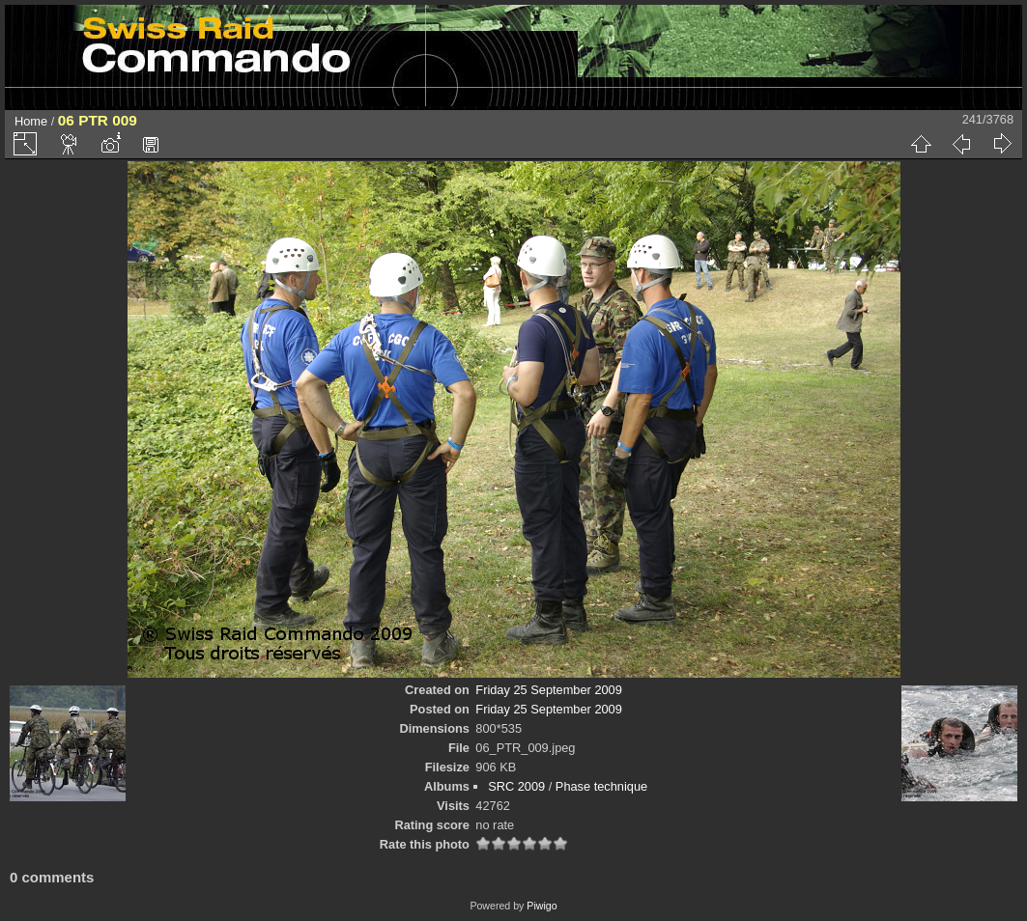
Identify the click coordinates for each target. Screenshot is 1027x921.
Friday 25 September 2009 (548, 690)
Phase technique (601, 786)
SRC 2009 (516, 786)
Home (30, 121)
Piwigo (541, 905)
